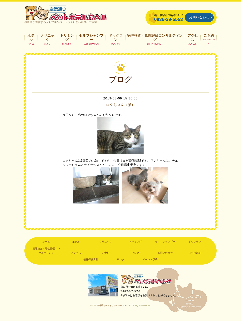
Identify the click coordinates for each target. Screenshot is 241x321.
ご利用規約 (195, 256)
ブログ (135, 256)
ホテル (30, 41)
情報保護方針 (90, 263)
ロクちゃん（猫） (120, 109)
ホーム (46, 245)
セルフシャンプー (91, 41)
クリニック (47, 41)
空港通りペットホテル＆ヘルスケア (147, 283)
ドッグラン (116, 41)
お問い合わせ (199, 17)
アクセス (192, 41)
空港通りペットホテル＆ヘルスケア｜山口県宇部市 (75, 14)
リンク (120, 263)
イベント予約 (150, 263)
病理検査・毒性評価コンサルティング (155, 41)
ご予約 (209, 39)
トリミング (67, 41)
